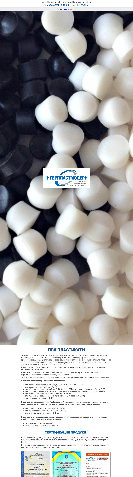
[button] (23, 472)
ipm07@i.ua (83, 5)
